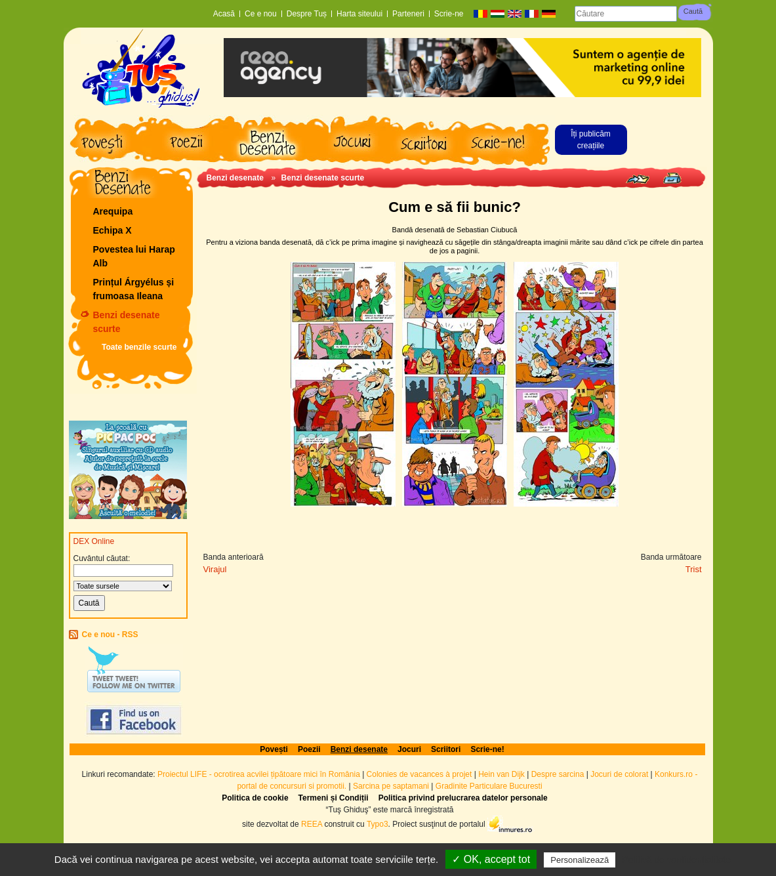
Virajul (215, 569)
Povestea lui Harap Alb (134, 256)
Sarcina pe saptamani (391, 786)
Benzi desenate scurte (126, 322)
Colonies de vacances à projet (419, 774)
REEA (311, 823)
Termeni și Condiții (333, 798)
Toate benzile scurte (139, 347)
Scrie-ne (449, 13)
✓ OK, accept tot (491, 859)
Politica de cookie (255, 798)
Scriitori (445, 749)
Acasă (224, 13)
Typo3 (377, 823)
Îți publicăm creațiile (591, 139)
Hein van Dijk (501, 774)
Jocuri (409, 749)
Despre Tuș (307, 13)
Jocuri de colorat (620, 774)
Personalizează (579, 860)
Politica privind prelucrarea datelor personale (463, 798)
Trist (693, 569)
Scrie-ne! (487, 749)
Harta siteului (359, 13)
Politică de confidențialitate (676, 859)
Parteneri (408, 13)
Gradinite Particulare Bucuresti (489, 786)
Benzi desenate (235, 177)
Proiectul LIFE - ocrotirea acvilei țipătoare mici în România (258, 774)
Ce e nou (261, 13)
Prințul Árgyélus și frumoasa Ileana (133, 289)
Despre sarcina (557, 774)
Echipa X (112, 230)
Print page (672, 178)
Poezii (309, 749)
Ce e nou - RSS (110, 634)
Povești (274, 749)
